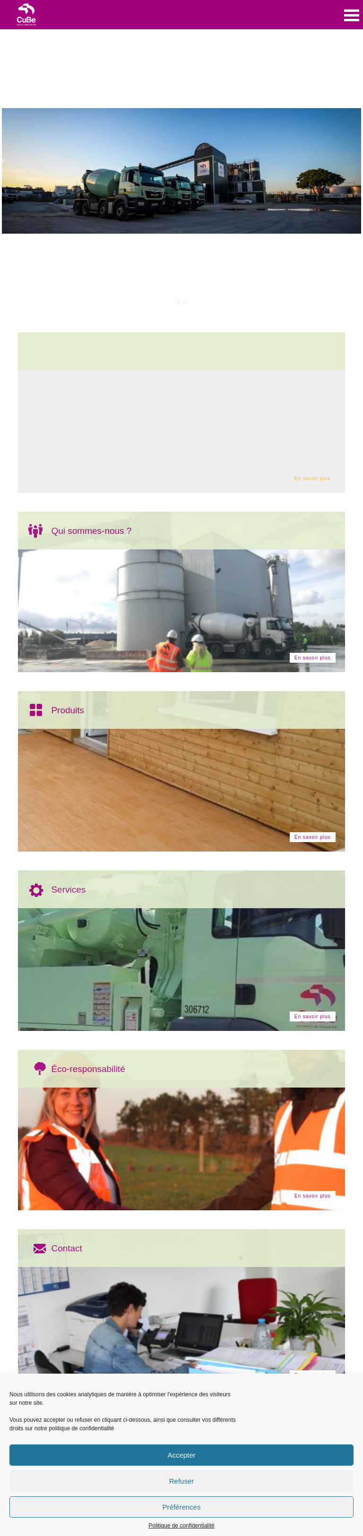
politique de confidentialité (81, 1428)
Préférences (182, 1507)
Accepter (181, 1455)
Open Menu (351, 15)
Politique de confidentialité (181, 1525)
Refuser (181, 1481)
